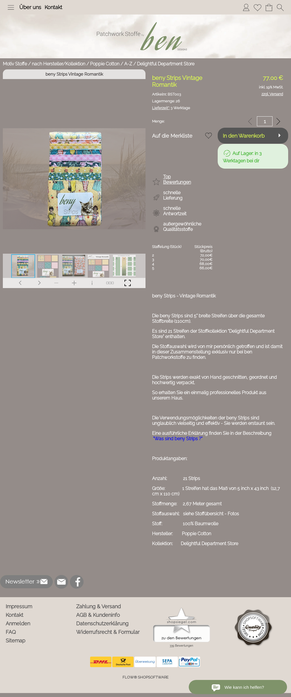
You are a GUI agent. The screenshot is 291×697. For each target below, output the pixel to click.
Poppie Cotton (104, 64)
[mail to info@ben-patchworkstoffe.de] (61, 582)
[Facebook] (77, 582)
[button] (11, 7)
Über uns (30, 7)
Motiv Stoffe (15, 64)
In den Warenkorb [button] (244, 136)
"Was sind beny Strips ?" (177, 438)
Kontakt (53, 7)
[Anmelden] (246, 7)
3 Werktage (171, 108)
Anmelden (18, 623)
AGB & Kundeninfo (98, 615)
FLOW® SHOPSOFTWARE (145, 677)
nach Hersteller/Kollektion (58, 64)
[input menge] (265, 121)
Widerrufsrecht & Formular (108, 632)
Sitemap (15, 641)
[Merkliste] (257, 7)
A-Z (128, 64)
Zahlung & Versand (98, 606)
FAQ (11, 632)
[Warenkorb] (269, 7)
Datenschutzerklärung (102, 623)
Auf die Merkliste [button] (172, 136)
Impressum (19, 606)
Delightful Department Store (165, 64)
